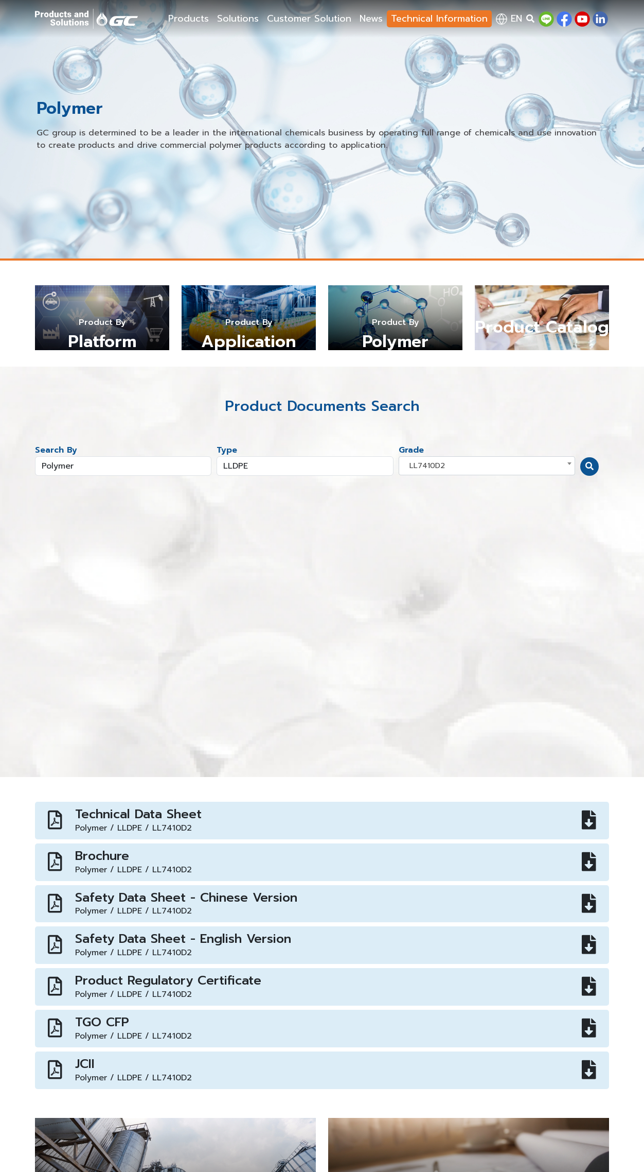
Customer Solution (309, 18)
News (371, 18)
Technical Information (439, 18)
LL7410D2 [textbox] (427, 465)
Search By (56, 450)
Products (188, 18)
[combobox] (487, 465)
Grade (411, 450)
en (509, 18)
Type (227, 450)
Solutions (238, 18)
